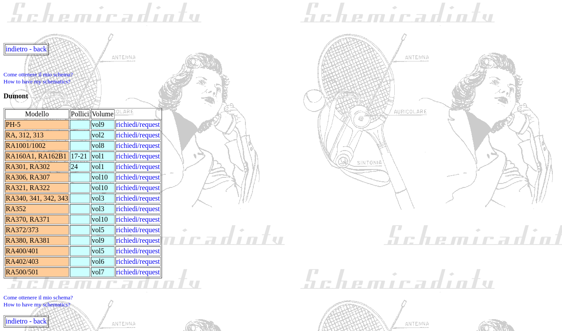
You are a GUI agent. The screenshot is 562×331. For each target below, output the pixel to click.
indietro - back (26, 49)
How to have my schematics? (37, 81)
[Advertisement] (163, 23)
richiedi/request (138, 124)
